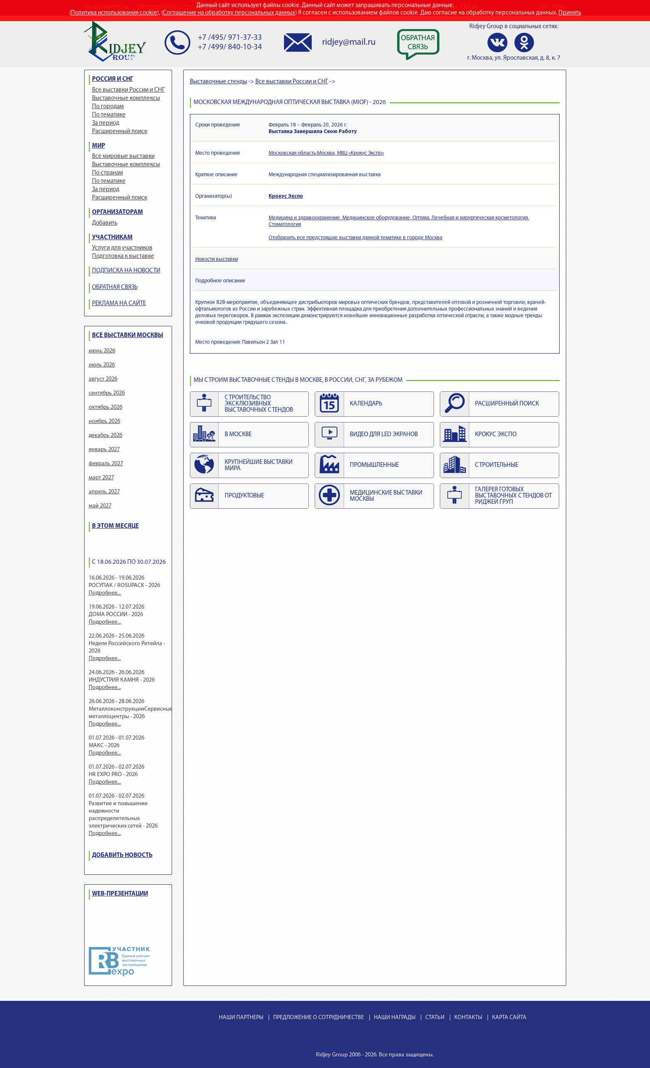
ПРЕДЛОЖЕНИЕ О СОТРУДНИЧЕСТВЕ (318, 1018)
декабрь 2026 (105, 435)
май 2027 (100, 506)
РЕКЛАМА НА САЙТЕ (119, 304)
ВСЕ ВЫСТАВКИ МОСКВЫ (127, 336)
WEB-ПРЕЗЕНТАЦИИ (120, 894)
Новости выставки (216, 259)
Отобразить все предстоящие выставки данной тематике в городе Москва (355, 237)
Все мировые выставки (123, 156)
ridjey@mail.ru (349, 42)
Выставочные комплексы (126, 98)
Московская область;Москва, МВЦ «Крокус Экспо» (326, 153)
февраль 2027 (106, 464)
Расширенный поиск (119, 132)
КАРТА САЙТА (509, 1018)
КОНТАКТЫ (468, 1018)
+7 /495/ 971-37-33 (230, 38)
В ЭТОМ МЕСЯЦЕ (115, 526)
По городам (108, 107)
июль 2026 (102, 365)
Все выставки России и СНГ (128, 90)
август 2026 (103, 379)
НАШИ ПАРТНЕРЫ (241, 1018)
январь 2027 (104, 450)
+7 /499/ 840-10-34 (230, 47)
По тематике (109, 115)
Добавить (104, 223)
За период (105, 123)
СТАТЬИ (434, 1018)
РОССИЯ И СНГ (112, 79)
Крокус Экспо (286, 196)
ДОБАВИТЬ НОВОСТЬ (122, 855)
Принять (569, 13)
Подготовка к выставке (123, 256)
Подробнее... (105, 593)
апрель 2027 (104, 492)
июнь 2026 (102, 351)
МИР (98, 146)
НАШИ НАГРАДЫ (394, 1018)
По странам (107, 173)
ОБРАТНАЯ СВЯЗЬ (115, 287)
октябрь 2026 (105, 407)
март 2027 (101, 478)
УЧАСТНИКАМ (112, 238)
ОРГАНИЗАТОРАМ (117, 212)
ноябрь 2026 (104, 421)
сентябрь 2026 (107, 393)
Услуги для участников (122, 248)
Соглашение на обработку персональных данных (229, 13)
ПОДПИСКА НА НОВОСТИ (126, 271)
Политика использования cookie (114, 13)
